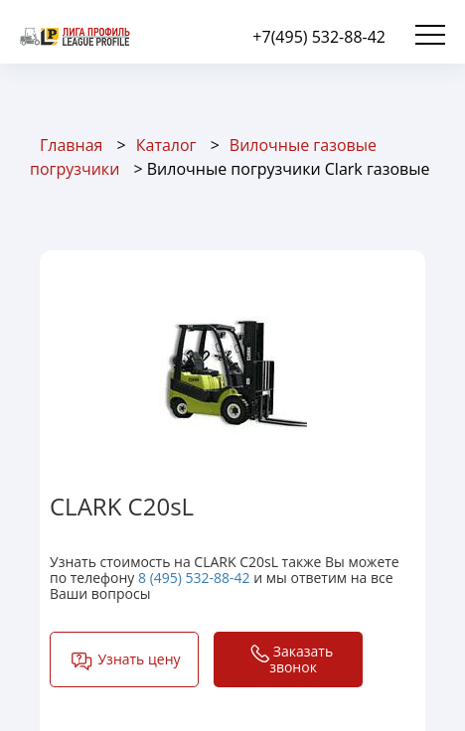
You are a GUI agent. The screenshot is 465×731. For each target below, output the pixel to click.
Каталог (166, 145)
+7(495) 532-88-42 (319, 37)
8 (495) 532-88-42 (194, 577)
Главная (71, 145)
